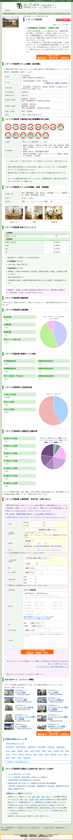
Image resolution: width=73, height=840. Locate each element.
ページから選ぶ (19, 774)
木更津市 (20, 751)
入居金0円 (36, 780)
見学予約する (29, 593)
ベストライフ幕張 (21, 700)
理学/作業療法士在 (25, 780)
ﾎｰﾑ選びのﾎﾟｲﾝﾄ (35, 827)
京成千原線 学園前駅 (35, 786)
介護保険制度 (5, 830)
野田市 (38, 751)
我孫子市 (21, 754)
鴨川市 (26, 751)
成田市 (44, 751)
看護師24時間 (13, 780)
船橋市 (13, 751)
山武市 (19, 758)
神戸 (41, 799)
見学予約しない (43, 593)
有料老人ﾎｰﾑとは (23, 827)
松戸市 (32, 751)
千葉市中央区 (10, 747)
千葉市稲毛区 (31, 747)
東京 (33, 797)
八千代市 (14, 754)
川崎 (42, 797)
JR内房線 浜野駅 (15, 786)
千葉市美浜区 (60, 747)
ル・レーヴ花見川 (21, 726)
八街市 (60, 754)
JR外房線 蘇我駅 (54, 786)
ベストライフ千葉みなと (56, 700)
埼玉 (47, 797)
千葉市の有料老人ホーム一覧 (15, 743)
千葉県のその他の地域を (15, 762)
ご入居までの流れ (48, 827)
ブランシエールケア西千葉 (24, 707)
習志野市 (56, 751)
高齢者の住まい (60, 827)
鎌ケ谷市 (29, 754)
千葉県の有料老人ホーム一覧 (16, 739)
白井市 (8, 758)
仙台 (26, 799)
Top (2, 827)
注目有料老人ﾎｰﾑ (11, 827)
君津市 (35, 754)
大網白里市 (26, 758)
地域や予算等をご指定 (47, 808)
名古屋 (31, 799)
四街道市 (53, 754)
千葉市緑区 (50, 747)
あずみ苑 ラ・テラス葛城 (56, 726)
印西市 (65, 754)
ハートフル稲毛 (53, 692)
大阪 (36, 799)
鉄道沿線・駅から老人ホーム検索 (42, 805)
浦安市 (41, 754)
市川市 (8, 751)
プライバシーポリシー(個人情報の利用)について (52, 666)
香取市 (13, 758)
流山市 (8, 754)
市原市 (67, 751)
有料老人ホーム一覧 (16, 805)
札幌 (21, 799)
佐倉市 (50, 751)
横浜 (38, 797)
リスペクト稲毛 (20, 692)
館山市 (47, 754)
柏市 (62, 751)
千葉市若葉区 (41, 747)
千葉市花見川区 (21, 747)
